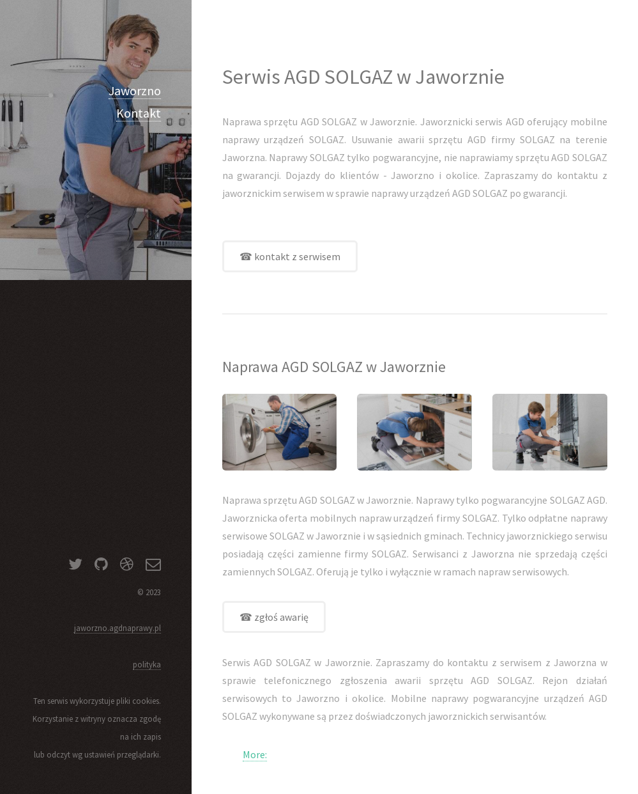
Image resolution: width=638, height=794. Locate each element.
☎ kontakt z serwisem (289, 256)
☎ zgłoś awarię (273, 617)
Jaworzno (135, 90)
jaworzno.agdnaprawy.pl (117, 628)
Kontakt (138, 113)
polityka (147, 664)
